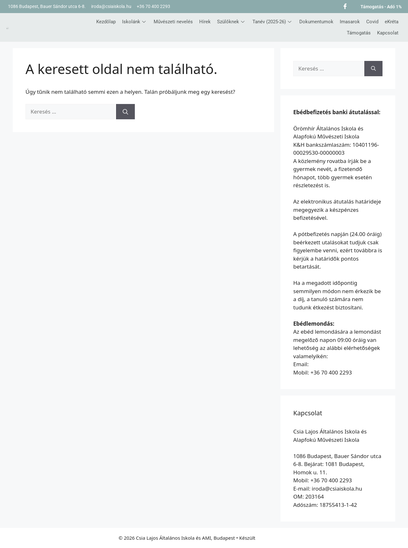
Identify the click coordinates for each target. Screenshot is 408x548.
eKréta (391, 22)
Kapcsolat (387, 33)
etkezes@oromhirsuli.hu (340, 364)
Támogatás (359, 33)
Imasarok (350, 22)
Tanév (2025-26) (272, 22)
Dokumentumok (316, 22)
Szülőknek (231, 22)
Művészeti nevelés (173, 22)
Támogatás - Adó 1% (381, 6)
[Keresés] (125, 111)
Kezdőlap (106, 22)
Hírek (205, 22)
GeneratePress (273, 538)
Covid (372, 22)
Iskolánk (134, 22)
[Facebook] (345, 6)
